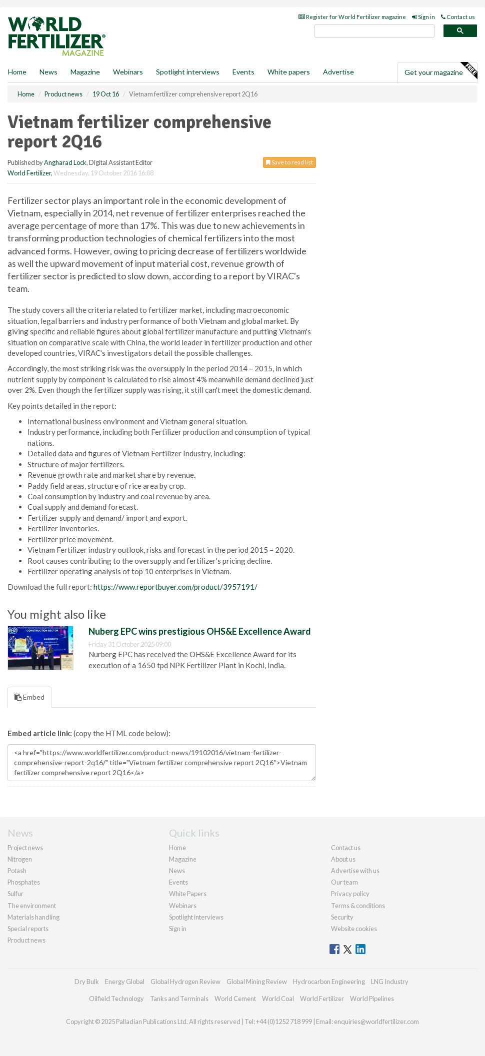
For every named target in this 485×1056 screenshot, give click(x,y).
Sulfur (16, 894)
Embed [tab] (29, 697)
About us (343, 859)
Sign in (423, 16)
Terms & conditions (358, 906)
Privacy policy (350, 894)
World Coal (278, 999)
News (177, 871)
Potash (17, 871)
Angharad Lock (65, 162)
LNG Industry (389, 982)
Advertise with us (355, 871)
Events (243, 71)
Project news (25, 848)
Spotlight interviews (188, 71)
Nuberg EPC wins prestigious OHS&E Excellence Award (199, 631)
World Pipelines (372, 999)
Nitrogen (20, 859)
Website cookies (354, 929)
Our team (344, 882)
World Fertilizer (29, 173)
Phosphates (24, 882)
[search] (374, 31)
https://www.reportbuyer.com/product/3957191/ (176, 586)
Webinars (128, 71)
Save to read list (289, 162)
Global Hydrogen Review (185, 982)
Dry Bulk (86, 982)
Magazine (85, 71)
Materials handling (34, 917)
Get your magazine (440, 70)
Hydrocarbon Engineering (329, 982)
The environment (32, 906)
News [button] (49, 71)
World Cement (235, 999)
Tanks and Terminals (179, 999)
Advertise (338, 71)
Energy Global (124, 982)
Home (17, 71)
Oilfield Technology (116, 999)
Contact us (458, 16)
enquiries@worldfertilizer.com (376, 1022)
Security (342, 917)
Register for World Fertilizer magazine (352, 16)
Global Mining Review (256, 982)
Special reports (28, 929)
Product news (27, 940)
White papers (289, 71)
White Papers (187, 894)
